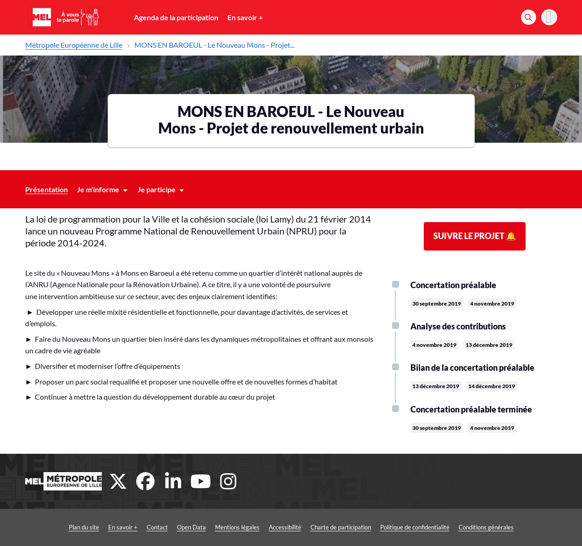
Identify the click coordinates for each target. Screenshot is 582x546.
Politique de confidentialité (414, 527)
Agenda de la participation (176, 17)
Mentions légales (237, 527)
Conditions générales (486, 527)
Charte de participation (340, 527)
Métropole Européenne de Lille (73, 44)
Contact (157, 527)
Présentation (46, 189)
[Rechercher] (529, 17)
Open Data (191, 527)
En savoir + (245, 17)
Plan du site (84, 527)
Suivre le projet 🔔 (474, 236)
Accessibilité (285, 527)
